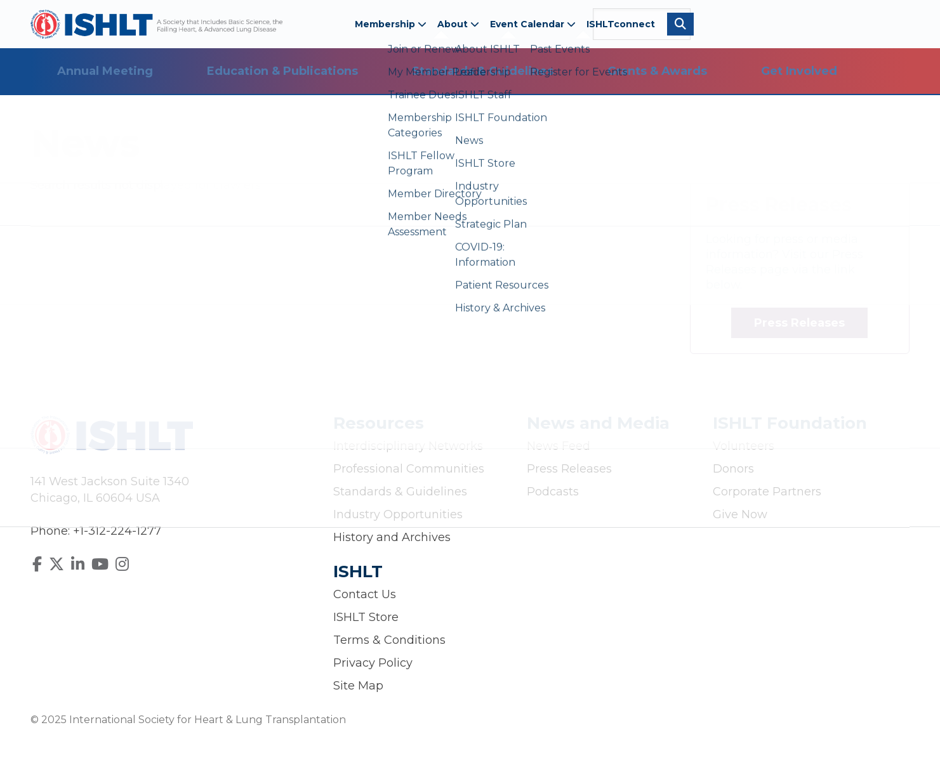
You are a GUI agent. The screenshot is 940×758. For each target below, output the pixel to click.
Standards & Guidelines (482, 71)
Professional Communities (408, 469)
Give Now (740, 514)
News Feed (558, 446)
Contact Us (364, 594)
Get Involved (799, 71)
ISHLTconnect (620, 24)
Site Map (358, 686)
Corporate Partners (767, 492)
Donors (733, 469)
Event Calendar (533, 24)
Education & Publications (282, 71)
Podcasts (553, 492)
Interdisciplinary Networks (408, 446)
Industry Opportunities (398, 514)
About (458, 24)
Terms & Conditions (389, 640)
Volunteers (743, 446)
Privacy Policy (373, 663)
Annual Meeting (105, 71)
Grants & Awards (657, 71)
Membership (391, 24)
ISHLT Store (366, 617)
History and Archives (392, 537)
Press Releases (799, 323)
